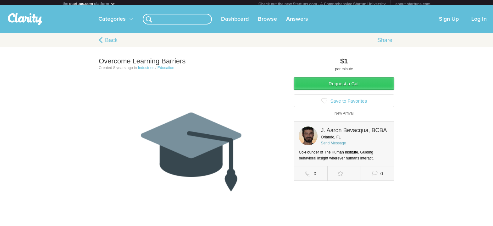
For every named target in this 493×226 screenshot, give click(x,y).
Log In (479, 21)
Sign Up (449, 21)
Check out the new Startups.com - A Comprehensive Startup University (322, 4)
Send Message (333, 145)
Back (111, 43)
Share (384, 43)
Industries (146, 70)
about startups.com (413, 4)
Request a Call (344, 86)
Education (166, 70)
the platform (89, 4)
